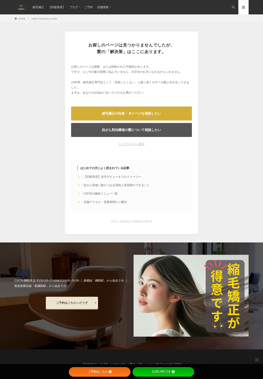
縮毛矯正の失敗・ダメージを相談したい (131, 113)
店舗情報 (102, 7)
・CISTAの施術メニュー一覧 (99, 193)
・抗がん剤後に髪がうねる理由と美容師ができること (115, 185)
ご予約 (88, 7)
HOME (21, 18)
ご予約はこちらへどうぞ (72, 302)
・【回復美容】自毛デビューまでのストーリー (111, 176)
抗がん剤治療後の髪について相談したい (131, 130)
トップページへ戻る (131, 144)
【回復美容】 (56, 7)
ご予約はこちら (100, 371)
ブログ (73, 7)
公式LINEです (163, 371)
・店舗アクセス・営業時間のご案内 (104, 202)
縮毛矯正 (38, 7)
